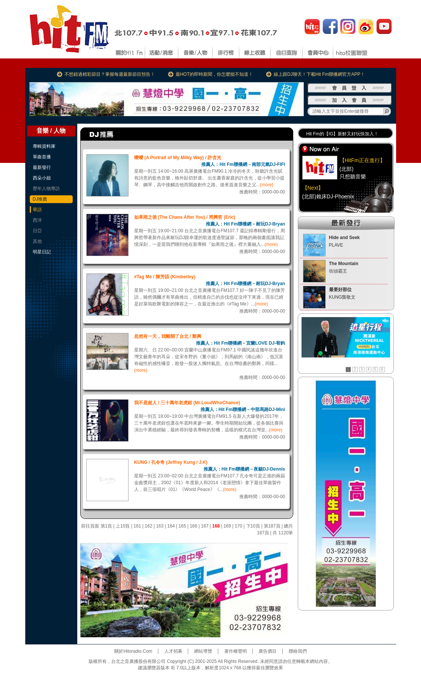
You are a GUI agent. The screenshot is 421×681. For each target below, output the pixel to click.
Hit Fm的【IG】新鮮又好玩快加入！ (342, 134)
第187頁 (272, 526)
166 (193, 526)
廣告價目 (268, 651)
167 (204, 526)
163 (160, 526)
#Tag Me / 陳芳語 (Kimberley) (164, 276)
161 (137, 526)
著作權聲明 (235, 651)
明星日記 (42, 252)
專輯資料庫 (44, 146)
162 (148, 526)
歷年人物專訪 (46, 188)
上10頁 (123, 526)
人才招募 (173, 651)
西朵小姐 (42, 178)
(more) (266, 184)
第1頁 (106, 526)
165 (182, 526)
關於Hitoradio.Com (133, 651)
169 (227, 526)
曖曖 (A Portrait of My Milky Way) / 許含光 (177, 157)
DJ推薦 (40, 199)
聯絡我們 (298, 651)
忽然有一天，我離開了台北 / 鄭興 (167, 336)
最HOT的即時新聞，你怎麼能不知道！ (214, 74)
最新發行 (42, 167)
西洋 (37, 220)
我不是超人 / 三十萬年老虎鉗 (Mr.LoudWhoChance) (187, 402)
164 (171, 526)
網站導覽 (203, 651)
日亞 (37, 230)
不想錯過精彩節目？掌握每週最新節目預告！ (109, 74)
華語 (37, 209)
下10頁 (253, 526)
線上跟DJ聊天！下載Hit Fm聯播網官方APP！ (319, 74)
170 (238, 526)
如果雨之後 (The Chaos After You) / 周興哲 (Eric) (184, 217)
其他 (37, 241)
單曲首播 (42, 157)
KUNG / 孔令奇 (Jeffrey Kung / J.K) (171, 462)
